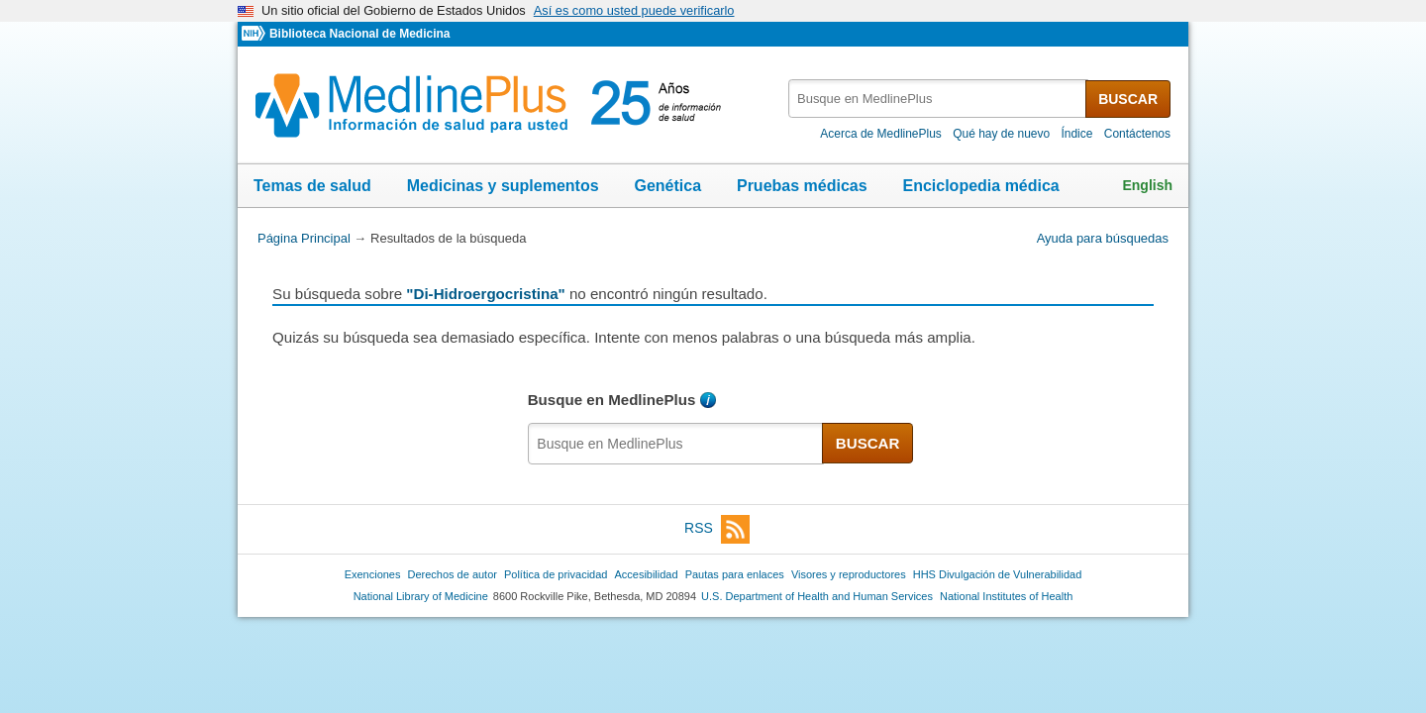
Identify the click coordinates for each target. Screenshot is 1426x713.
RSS (717, 529)
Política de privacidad (555, 574)
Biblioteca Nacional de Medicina (359, 34)
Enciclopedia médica (980, 185)
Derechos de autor (452, 574)
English (1147, 185)
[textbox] (938, 98)
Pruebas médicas (802, 185)
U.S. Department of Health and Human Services (817, 596)
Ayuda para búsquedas (1103, 238)
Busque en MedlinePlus (612, 399)
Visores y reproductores (848, 574)
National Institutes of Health (1006, 596)
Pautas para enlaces (734, 574)
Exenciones (373, 574)
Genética (667, 185)
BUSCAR (1128, 99)
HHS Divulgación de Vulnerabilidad (997, 574)
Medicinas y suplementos (503, 185)
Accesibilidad (645, 574)
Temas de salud (312, 185)
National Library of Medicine (421, 596)
